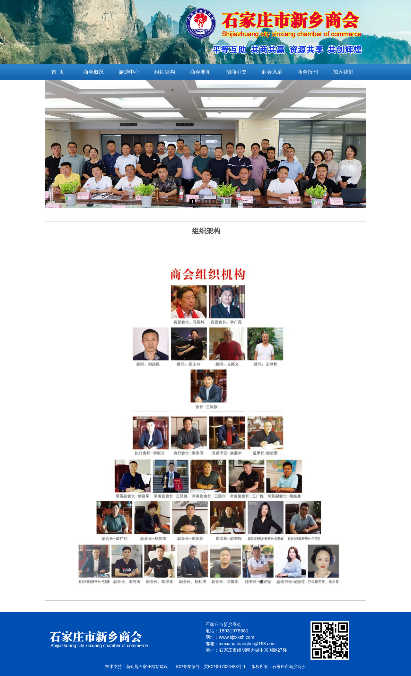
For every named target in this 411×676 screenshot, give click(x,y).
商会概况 (93, 72)
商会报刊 (307, 72)
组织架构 (164, 72)
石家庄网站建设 (153, 666)
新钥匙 (132, 666)
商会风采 (272, 72)
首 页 (57, 72)
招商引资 (236, 72)
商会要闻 (200, 72)
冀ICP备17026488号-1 (225, 666)
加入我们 (343, 72)
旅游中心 (129, 72)
